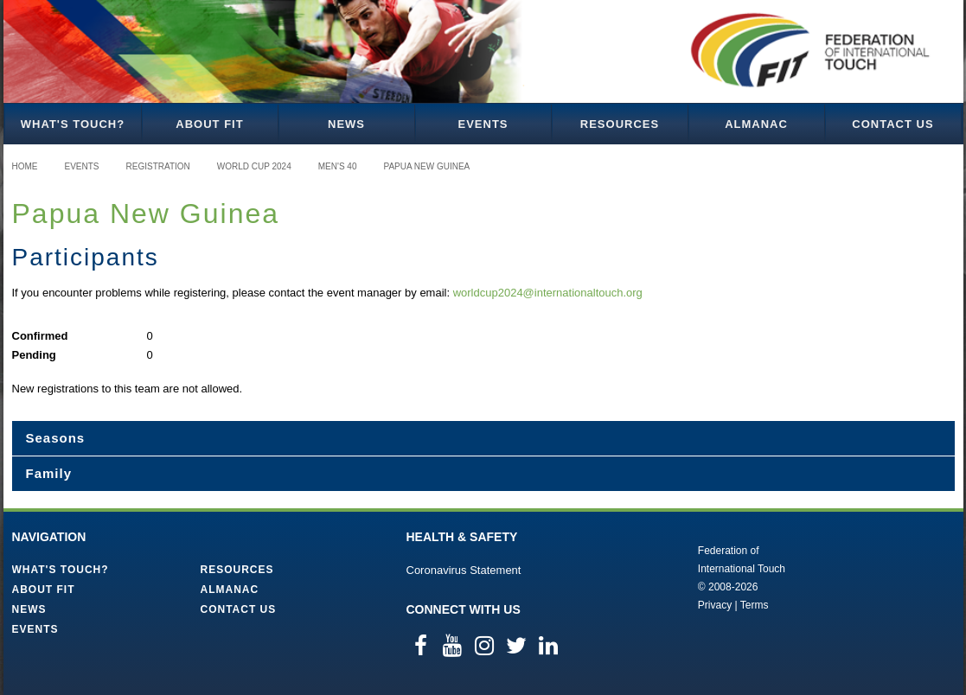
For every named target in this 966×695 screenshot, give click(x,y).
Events (482, 124)
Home (25, 166)
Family (49, 473)
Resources (619, 124)
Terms (754, 605)
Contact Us (892, 124)
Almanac (756, 124)
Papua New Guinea (426, 166)
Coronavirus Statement (463, 570)
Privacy (715, 605)
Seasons (56, 437)
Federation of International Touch (626, 576)
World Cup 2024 (254, 166)
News (346, 124)
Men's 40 (337, 166)
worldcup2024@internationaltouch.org (548, 292)
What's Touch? (73, 124)
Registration (158, 166)
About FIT (209, 124)
